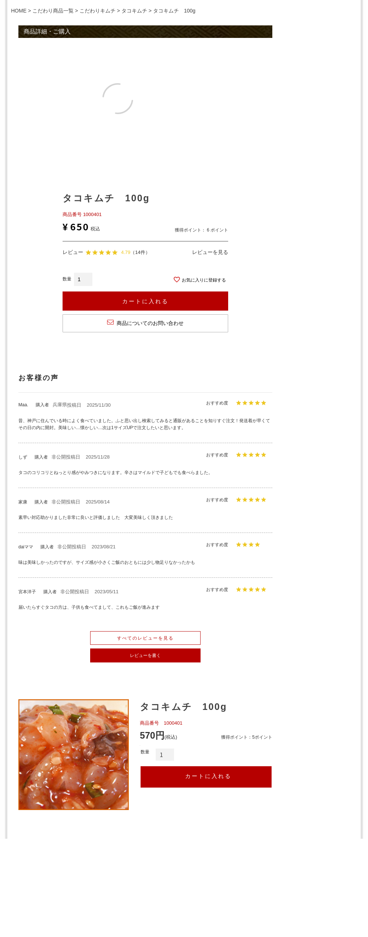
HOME (18, 11)
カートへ (206, 777)
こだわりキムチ (97, 11)
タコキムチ (134, 11)
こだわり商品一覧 (53, 11)
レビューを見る (210, 252)
